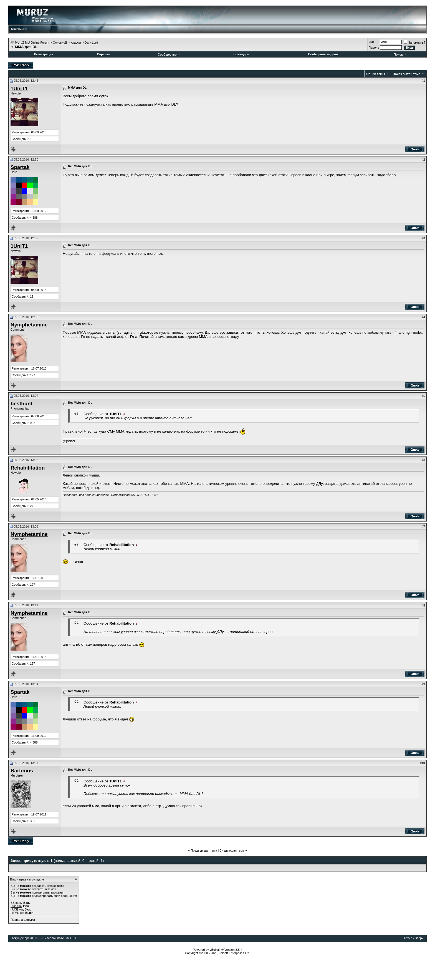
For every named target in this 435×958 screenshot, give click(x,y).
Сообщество (169, 54)
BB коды (16, 902)
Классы (75, 42)
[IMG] (14, 909)
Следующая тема (231, 850)
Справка (103, 54)
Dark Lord (91, 42)
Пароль (373, 47)
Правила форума (23, 919)
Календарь (241, 54)
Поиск (400, 54)
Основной (60, 42)
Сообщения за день (323, 54)
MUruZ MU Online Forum (32, 42)
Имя (371, 42)
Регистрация (43, 54)
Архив (408, 938)
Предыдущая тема (204, 850)
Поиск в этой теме (406, 74)
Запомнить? (414, 42)
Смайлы (16, 906)
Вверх (419, 938)
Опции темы (375, 74)
